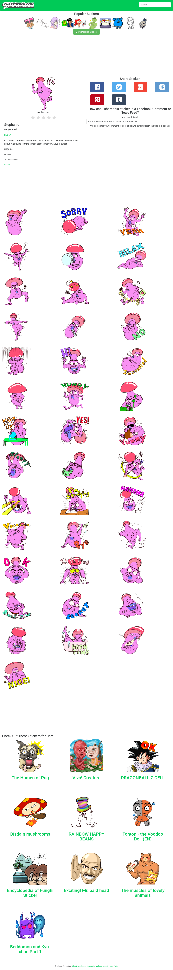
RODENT (8, 135)
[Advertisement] (84, 57)
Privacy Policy (112, 966)
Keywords (91, 966)
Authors (99, 966)
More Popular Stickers (87, 32)
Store (104, 966)
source (7, 164)
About (74, 966)
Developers (82, 966)
